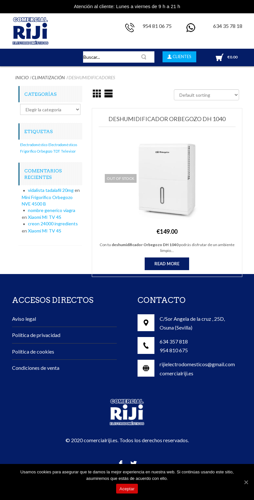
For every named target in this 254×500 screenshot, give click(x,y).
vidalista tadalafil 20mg (51, 190)
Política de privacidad (36, 335)
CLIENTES (181, 56)
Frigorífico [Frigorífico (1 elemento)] (28, 151)
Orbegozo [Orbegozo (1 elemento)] (44, 151)
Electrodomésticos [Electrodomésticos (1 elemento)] (62, 145)
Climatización (48, 77)
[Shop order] (206, 94)
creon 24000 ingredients (53, 223)
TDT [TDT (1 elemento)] (56, 151)
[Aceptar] (246, 482)
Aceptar (127, 488)
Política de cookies (33, 351)
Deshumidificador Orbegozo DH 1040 (166, 118)
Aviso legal (24, 319)
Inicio (22, 77)
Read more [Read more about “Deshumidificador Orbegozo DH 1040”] (166, 263)
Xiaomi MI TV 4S (44, 217)
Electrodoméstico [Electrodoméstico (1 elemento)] (33, 145)
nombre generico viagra (51, 210)
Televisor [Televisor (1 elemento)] (68, 151)
